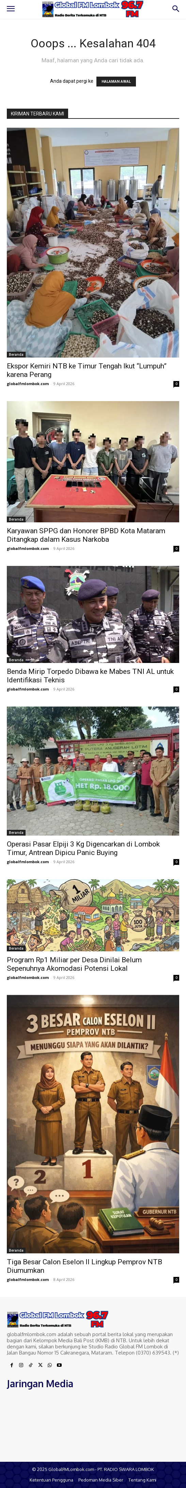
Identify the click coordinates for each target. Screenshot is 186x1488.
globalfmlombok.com (28, 383)
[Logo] (93, 9)
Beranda (16, 354)
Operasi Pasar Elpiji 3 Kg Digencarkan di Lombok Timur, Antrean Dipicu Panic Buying (83, 848)
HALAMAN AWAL (116, 81)
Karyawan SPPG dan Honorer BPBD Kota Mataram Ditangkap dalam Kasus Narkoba (86, 535)
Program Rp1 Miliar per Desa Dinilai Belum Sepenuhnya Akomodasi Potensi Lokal (74, 964)
